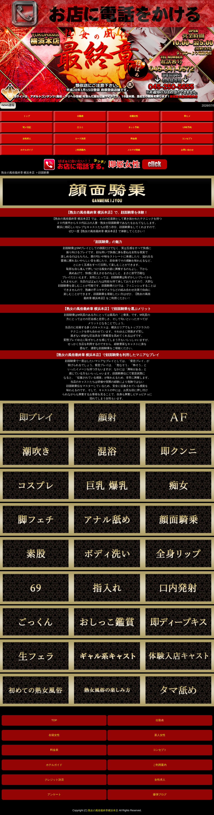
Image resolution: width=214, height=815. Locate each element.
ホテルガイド (26, 150)
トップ (27, 116)
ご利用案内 (80, 150)
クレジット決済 (54, 779)
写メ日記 (27, 127)
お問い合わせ (187, 150)
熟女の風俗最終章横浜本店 (103, 810)
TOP (54, 720)
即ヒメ (187, 116)
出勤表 (80, 116)
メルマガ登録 (133, 150)
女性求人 (27, 138)
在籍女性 (134, 116)
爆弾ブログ (160, 794)
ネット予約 (134, 127)
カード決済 (80, 138)
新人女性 (159, 735)
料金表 (134, 138)
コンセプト (187, 138)
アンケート (54, 794)
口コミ (80, 127)
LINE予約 (187, 127)
